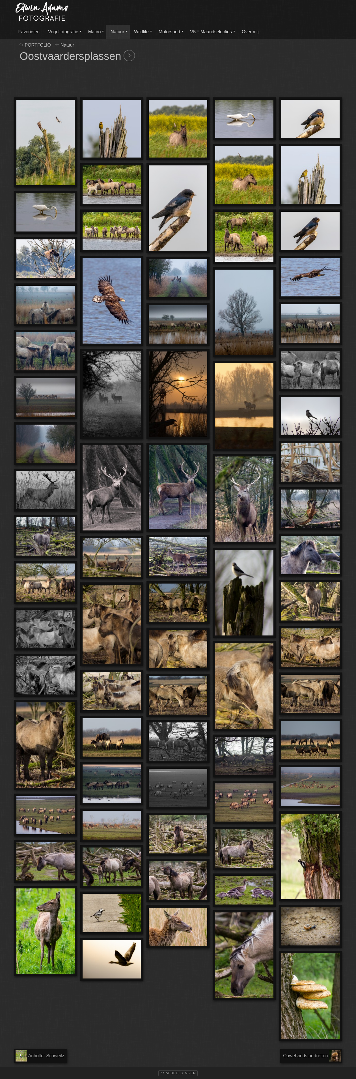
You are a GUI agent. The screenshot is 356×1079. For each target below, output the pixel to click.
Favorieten (29, 31)
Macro (94, 31)
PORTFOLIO (38, 45)
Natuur (117, 31)
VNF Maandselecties (211, 31)
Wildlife (141, 31)
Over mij (250, 31)
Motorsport (169, 31)
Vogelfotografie (63, 31)
